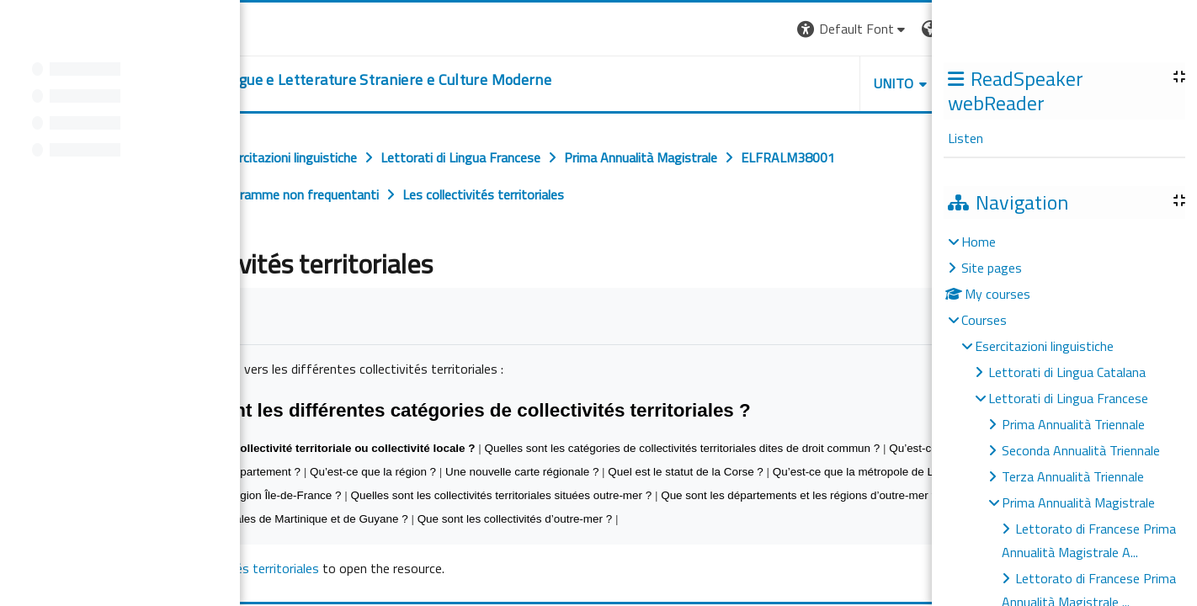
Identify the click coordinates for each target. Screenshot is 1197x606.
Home (978, 241)
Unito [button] (894, 83)
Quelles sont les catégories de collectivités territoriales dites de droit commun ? (682, 448)
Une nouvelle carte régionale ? (521, 471)
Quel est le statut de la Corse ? (685, 471)
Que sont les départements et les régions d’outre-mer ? (799, 495)
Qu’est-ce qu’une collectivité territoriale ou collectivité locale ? (307, 448)
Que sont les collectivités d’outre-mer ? (515, 519)
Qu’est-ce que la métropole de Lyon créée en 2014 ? (904, 471)
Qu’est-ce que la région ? (373, 471)
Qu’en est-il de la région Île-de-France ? (242, 495)
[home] (330, 80)
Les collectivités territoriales (239, 568)
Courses (984, 320)
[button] (853, 29)
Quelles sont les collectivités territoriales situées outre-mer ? (501, 495)
